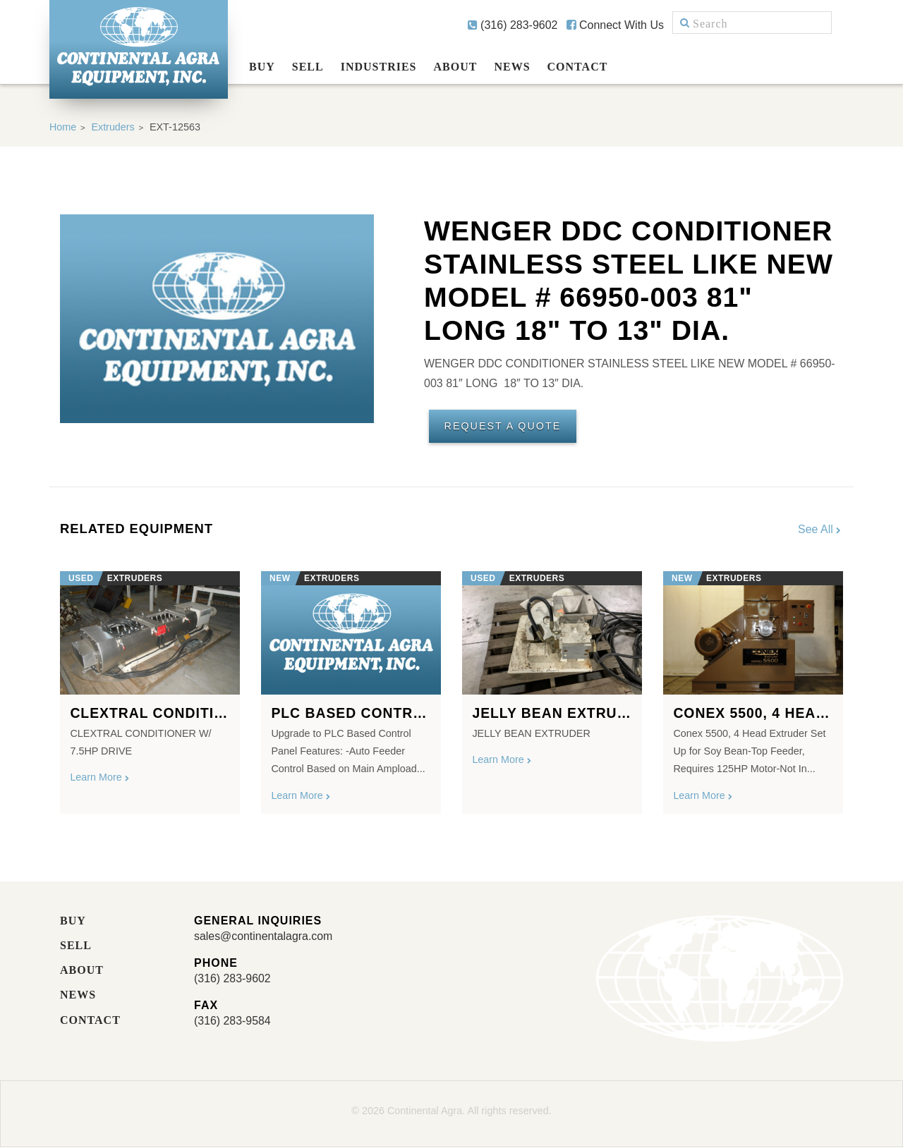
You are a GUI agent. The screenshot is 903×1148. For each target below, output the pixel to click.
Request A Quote (503, 426)
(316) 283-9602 (513, 25)
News (512, 67)
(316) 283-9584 (232, 1021)
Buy (262, 67)
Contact (577, 67)
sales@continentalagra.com (264, 937)
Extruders (113, 127)
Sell (308, 67)
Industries (379, 67)
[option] (149, 687)
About (456, 67)
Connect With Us (615, 25)
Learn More (100, 777)
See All (820, 529)
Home (62, 127)
